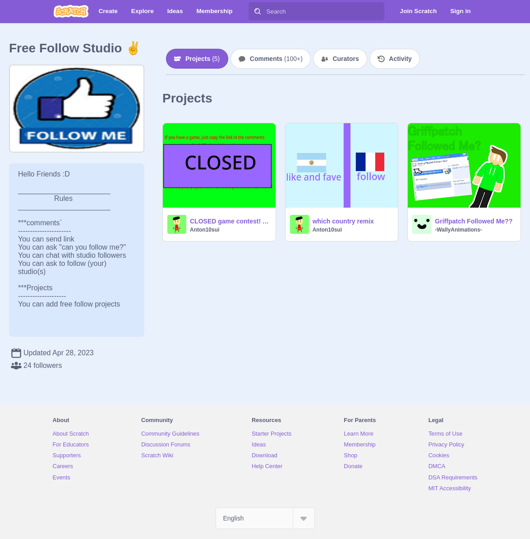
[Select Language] (265, 518)
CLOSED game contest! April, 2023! (230, 221)
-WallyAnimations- (458, 230)
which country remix (343, 221)
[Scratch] (71, 11)
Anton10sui (204, 230)
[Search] (258, 11)
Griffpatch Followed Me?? (473, 221)
